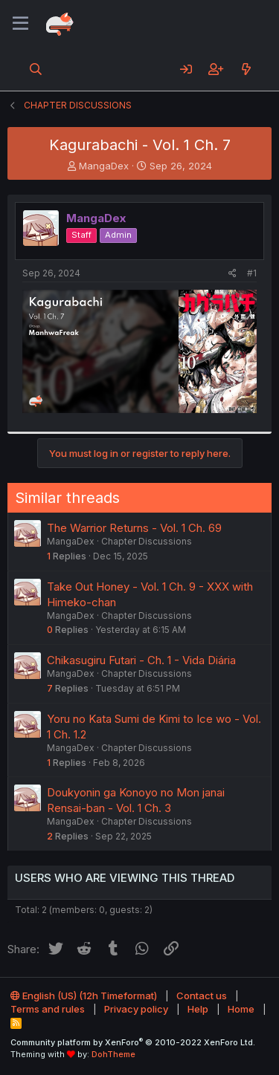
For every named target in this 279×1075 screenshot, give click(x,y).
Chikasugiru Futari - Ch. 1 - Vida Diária (141, 660)
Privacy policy (136, 1009)
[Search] (36, 69)
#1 (252, 273)
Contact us (201, 995)
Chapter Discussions (146, 541)
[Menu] (20, 24)
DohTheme (113, 1054)
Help (197, 1009)
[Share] (232, 273)
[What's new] (246, 69)
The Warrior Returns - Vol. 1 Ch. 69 (134, 528)
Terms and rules (47, 1009)
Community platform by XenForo (132, 1042)
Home (241, 1009)
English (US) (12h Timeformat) (83, 995)
